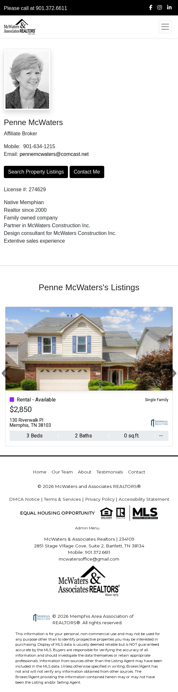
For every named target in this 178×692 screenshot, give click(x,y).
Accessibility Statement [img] (144, 499)
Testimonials (110, 471)
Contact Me (87, 172)
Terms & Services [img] (62, 499)
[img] (151, 7)
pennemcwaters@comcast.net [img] (54, 154)
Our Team (62, 471)
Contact (136, 471)
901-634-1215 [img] (39, 146)
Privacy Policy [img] (99, 499)
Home (40, 471)
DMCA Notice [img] (24, 499)
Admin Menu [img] (87, 528)
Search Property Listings (36, 172)
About (84, 471)
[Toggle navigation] (165, 26)
